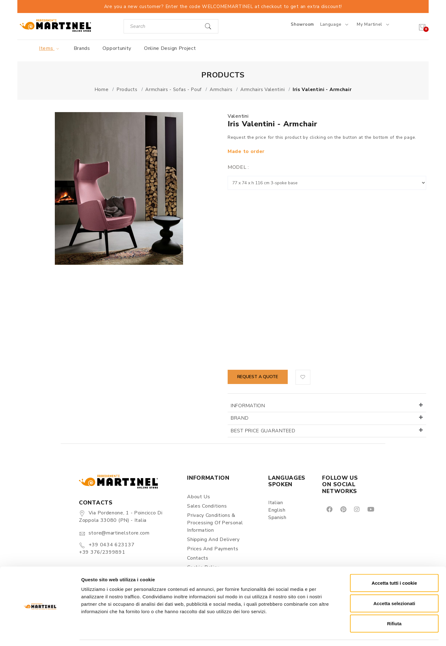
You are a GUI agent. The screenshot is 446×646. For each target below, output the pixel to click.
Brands (82, 48)
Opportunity (117, 48)
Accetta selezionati (394, 585)
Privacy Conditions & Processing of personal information (215, 523)
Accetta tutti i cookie (394, 564)
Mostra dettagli (326, 633)
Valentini (238, 116)
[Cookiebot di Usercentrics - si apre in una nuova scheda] (40, 634)
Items (50, 48)
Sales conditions (207, 506)
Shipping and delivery (213, 539)
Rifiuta (394, 605)
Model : (238, 167)
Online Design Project (170, 48)
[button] (302, 377)
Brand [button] (240, 418)
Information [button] (248, 405)
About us (198, 496)
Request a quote (257, 377)
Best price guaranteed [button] (263, 430)
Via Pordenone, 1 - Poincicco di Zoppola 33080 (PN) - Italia (120, 516)
